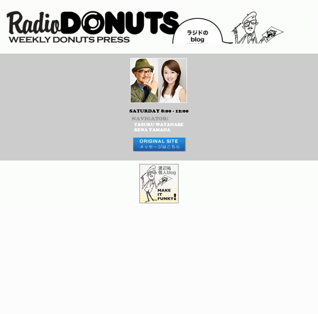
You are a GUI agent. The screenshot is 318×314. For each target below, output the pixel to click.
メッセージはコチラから (159, 144)
